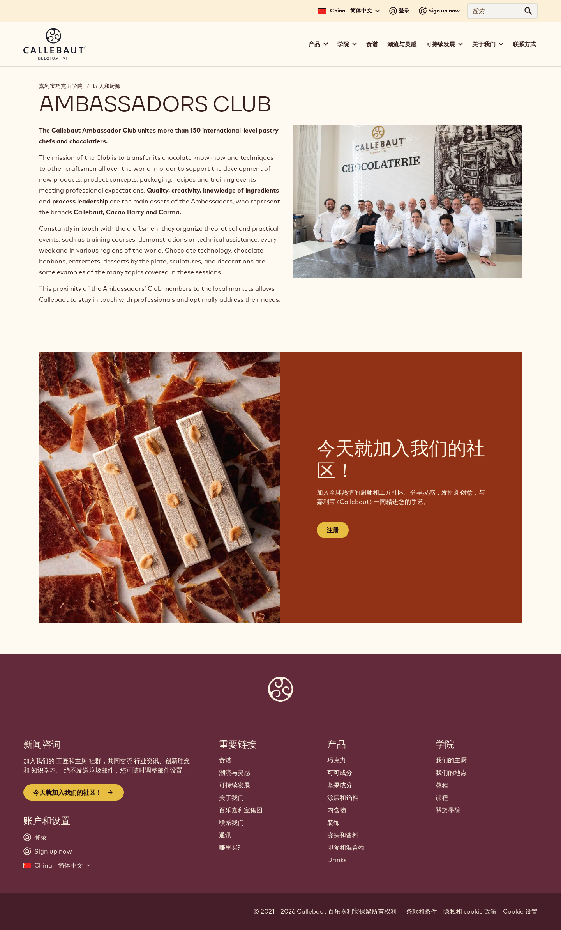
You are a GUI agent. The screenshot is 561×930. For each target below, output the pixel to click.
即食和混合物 (346, 847)
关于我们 (231, 797)
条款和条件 (421, 911)
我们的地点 (451, 772)
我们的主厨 (451, 760)
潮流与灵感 (401, 44)
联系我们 (231, 822)
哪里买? (229, 847)
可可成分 (339, 772)
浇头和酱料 (342, 835)
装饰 (333, 822)
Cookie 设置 (520, 911)
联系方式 (524, 44)
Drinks (337, 860)
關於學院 (448, 810)
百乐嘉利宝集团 (241, 810)
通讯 (225, 835)
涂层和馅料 (342, 797)
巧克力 (336, 760)
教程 (442, 785)
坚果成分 (339, 785)
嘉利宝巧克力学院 (61, 86)
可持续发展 (234, 785)
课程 (442, 797)
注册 (332, 530)
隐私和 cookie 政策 (470, 911)
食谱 (372, 44)
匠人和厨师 (106, 86)
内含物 (336, 810)
